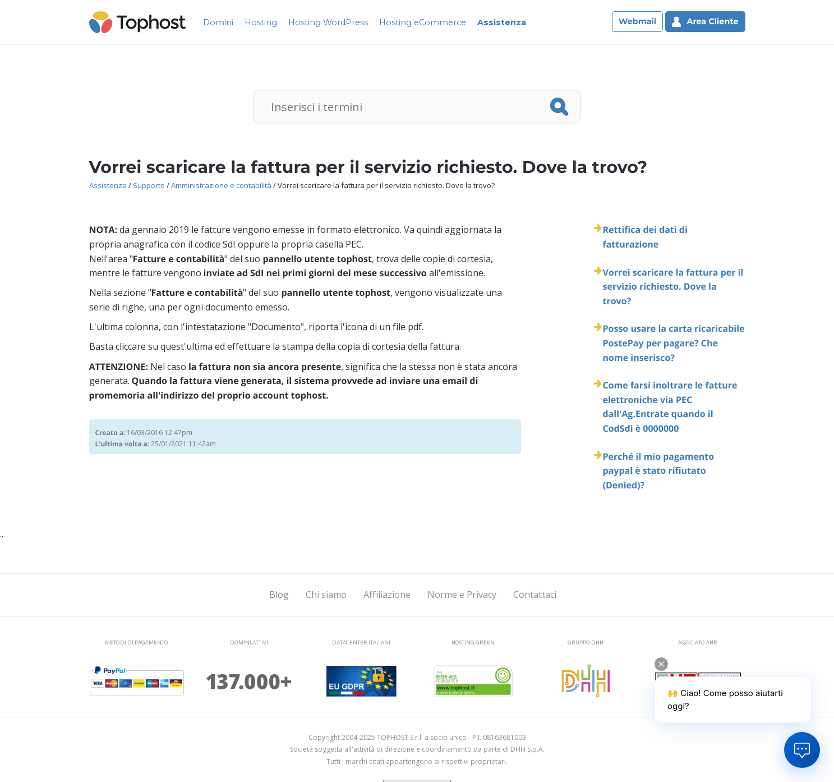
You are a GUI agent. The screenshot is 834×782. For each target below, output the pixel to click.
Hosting (261, 22)
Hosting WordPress (328, 22)
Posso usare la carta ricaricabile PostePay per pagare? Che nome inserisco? (674, 342)
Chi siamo (326, 594)
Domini (218, 22)
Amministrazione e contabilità (221, 185)
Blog (279, 594)
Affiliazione (387, 594)
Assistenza (501, 22)
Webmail (638, 21)
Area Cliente (705, 21)
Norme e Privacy (461, 594)
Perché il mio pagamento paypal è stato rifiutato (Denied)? (659, 470)
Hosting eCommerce (422, 22)
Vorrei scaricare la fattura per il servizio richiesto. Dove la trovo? (673, 286)
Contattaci (534, 594)
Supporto (149, 185)
